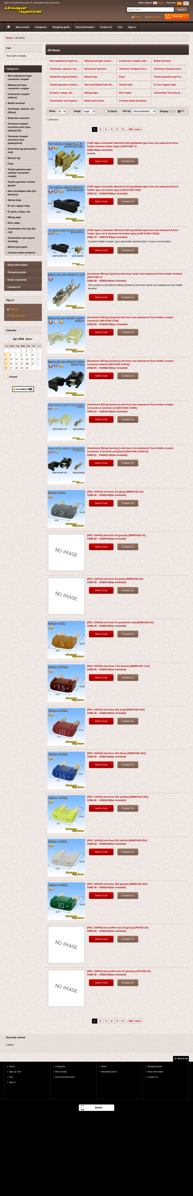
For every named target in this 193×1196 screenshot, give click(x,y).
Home (12, 1066)
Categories (60, 1066)
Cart (11, 1077)
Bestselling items (109, 1072)
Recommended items (65, 1077)
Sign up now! (154, 17)
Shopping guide (17, 272)
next (138, 129)
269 (131, 129)
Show (52, 111)
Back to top (183, 1058)
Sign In (137, 17)
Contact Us (14, 287)
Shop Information (18, 264)
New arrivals (61, 1072)
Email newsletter (17, 279)
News (104, 1066)
